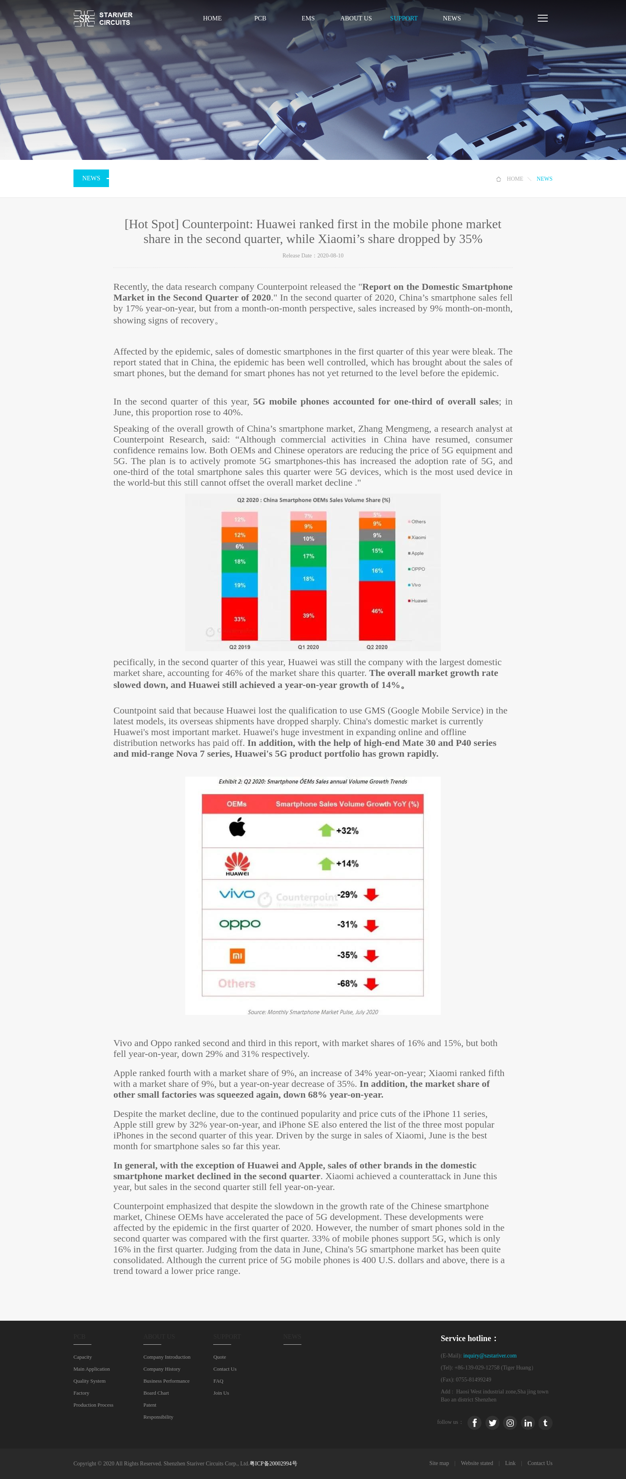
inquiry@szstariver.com (490, 1356)
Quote (219, 1357)
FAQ (218, 1381)
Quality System (89, 1381)
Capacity (82, 1357)
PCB (260, 18)
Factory (81, 1393)
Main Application (91, 1369)
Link (510, 1463)
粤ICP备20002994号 (273, 1464)
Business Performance (166, 1381)
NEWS (452, 18)
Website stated (477, 1463)
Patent (149, 1405)
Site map (439, 1463)
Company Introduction (166, 1357)
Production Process (93, 1405)
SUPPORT (404, 18)
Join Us (221, 1393)
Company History (161, 1369)
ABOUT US (356, 18)
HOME (515, 179)
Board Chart (156, 1393)
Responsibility (158, 1417)
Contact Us (224, 1369)
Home (212, 18)
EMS (308, 18)
